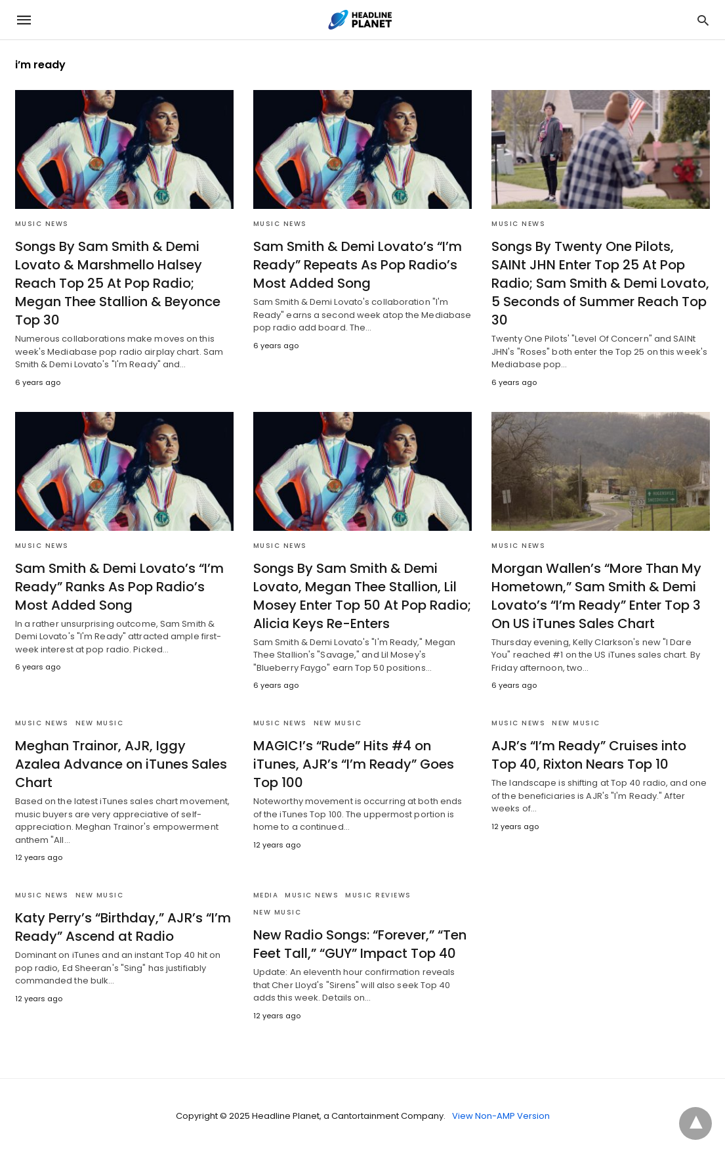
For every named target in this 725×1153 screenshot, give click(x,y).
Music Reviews (378, 895)
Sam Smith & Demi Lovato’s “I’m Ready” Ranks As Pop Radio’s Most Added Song (119, 586)
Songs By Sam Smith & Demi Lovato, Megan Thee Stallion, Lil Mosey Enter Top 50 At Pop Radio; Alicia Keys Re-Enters (362, 596)
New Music (99, 723)
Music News (42, 224)
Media (266, 895)
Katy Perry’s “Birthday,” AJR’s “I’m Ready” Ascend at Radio (123, 927)
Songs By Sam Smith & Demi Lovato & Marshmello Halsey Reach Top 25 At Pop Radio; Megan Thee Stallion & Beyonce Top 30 (117, 283)
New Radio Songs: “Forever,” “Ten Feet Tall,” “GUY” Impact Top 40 (359, 944)
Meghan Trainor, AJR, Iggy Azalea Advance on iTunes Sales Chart (121, 764)
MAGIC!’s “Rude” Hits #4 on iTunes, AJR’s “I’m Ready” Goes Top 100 (353, 764)
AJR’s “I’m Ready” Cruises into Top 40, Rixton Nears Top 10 (588, 754)
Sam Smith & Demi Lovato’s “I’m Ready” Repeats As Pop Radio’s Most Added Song (357, 264)
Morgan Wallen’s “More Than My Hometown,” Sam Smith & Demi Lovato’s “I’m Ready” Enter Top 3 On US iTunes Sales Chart (596, 596)
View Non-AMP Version (501, 1116)
